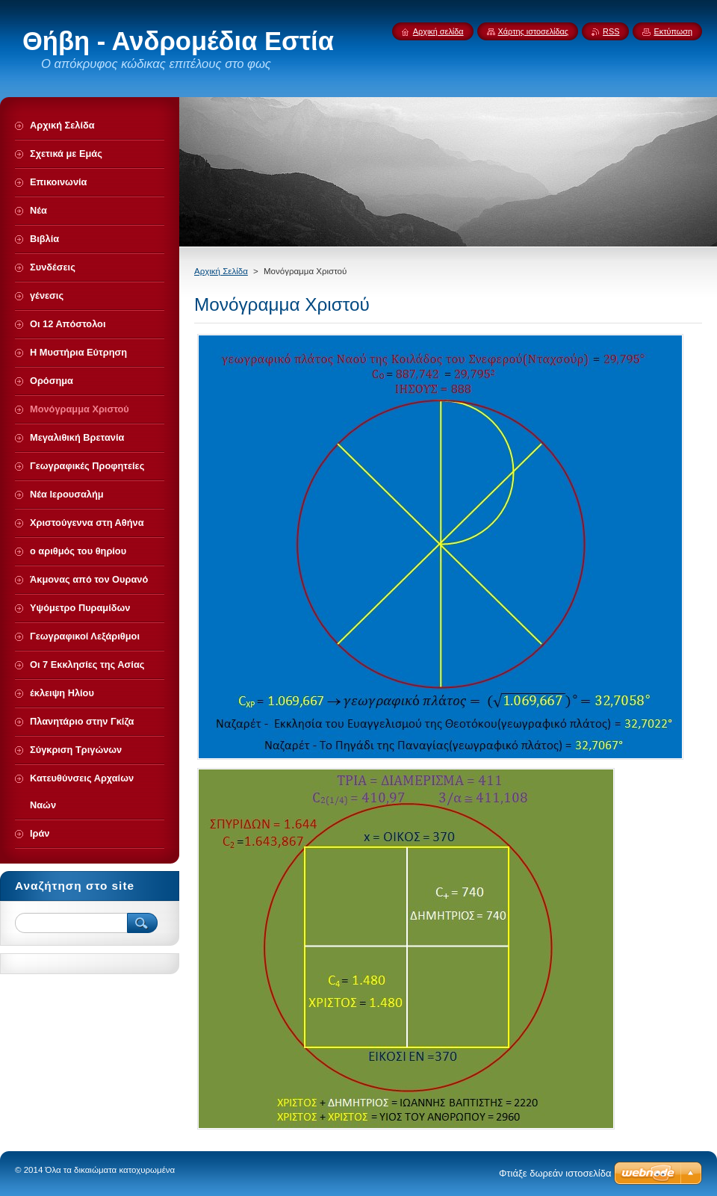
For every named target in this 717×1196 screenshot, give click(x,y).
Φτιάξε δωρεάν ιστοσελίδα (555, 1173)
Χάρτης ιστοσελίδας (533, 31)
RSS (611, 31)
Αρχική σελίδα (438, 31)
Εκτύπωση (673, 31)
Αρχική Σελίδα (221, 271)
